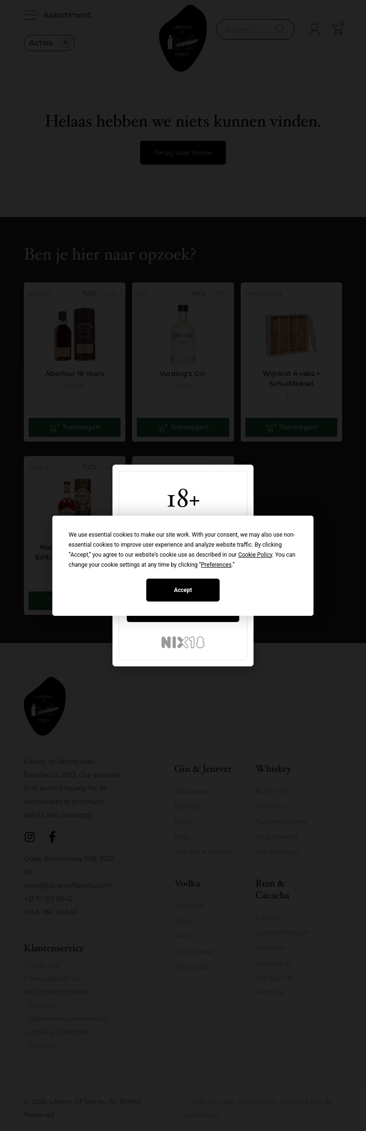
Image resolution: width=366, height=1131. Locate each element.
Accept (183, 590)
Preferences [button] (216, 564)
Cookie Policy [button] (255, 554)
